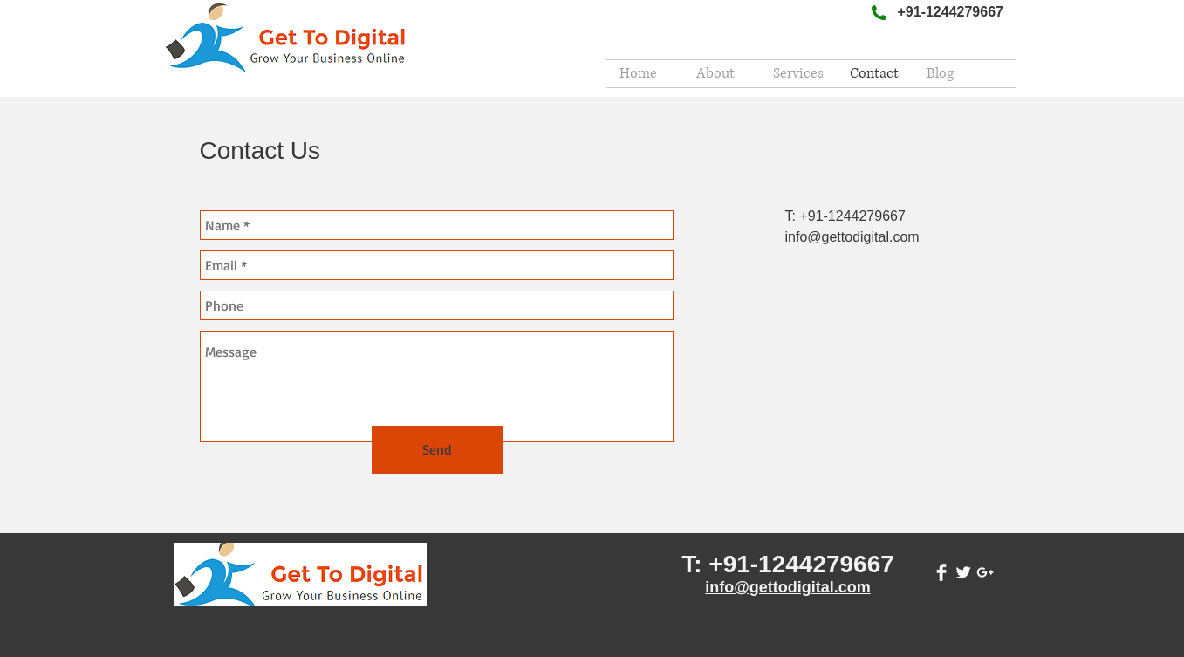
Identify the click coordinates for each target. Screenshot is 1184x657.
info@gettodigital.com (788, 587)
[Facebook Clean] (941, 572)
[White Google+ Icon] (985, 572)
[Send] (437, 450)
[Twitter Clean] (963, 572)
